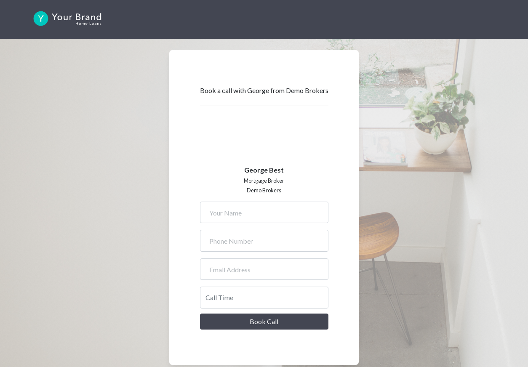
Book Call (264, 321)
